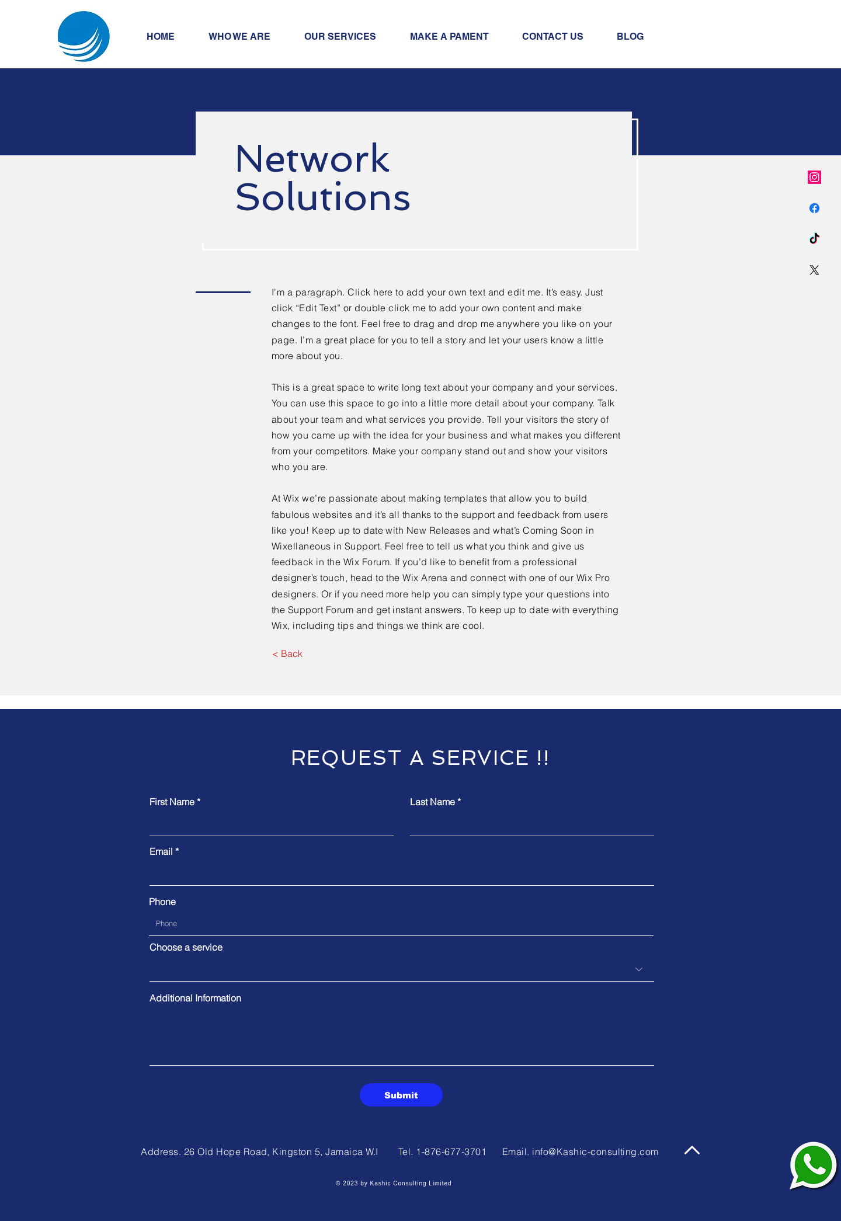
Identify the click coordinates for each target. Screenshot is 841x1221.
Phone (162, 901)
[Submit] (401, 1095)
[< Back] (287, 654)
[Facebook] (814, 208)
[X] (814, 270)
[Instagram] (814, 177)
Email (161, 851)
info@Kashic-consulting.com (595, 1151)
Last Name (432, 801)
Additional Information (195, 998)
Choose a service (186, 947)
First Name (172, 801)
